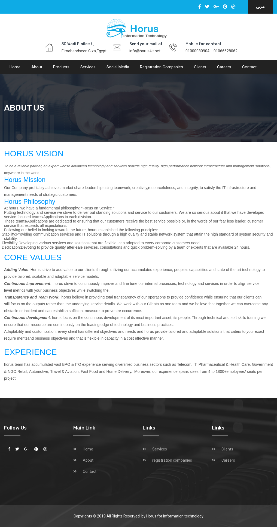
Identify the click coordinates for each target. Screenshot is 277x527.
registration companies (161, 67)
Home (15, 67)
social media (117, 67)
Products (61, 67)
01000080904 (197, 51)
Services (88, 67)
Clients (200, 67)
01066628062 (226, 51)
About (36, 67)
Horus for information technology (174, 516)
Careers (224, 67)
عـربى (260, 7)
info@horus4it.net (144, 51)
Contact (249, 67)
